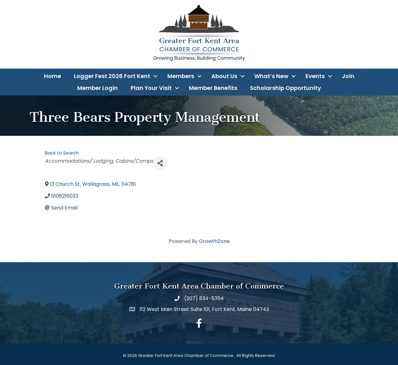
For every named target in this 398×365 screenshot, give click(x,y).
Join (348, 76)
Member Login (97, 88)
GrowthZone (214, 241)
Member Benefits (213, 88)
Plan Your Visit (151, 88)
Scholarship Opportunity (285, 88)
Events (315, 76)
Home (52, 76)
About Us (224, 76)
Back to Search (62, 153)
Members (180, 76)
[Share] (160, 163)
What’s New (271, 76)
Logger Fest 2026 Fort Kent (112, 76)
